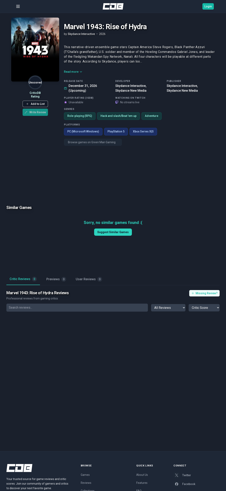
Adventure (151, 116)
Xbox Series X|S (143, 131)
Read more (73, 71)
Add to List (35, 103)
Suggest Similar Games (113, 232)
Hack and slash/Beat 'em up (119, 116)
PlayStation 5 (116, 131)
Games (85, 474)
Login (208, 6)
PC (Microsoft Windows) (83, 131)
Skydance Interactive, (130, 86)
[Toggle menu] (18, 6)
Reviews (86, 482)
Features (141, 482)
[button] (35, 104)
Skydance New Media (130, 90)
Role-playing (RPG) (79, 116)
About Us (142, 474)
